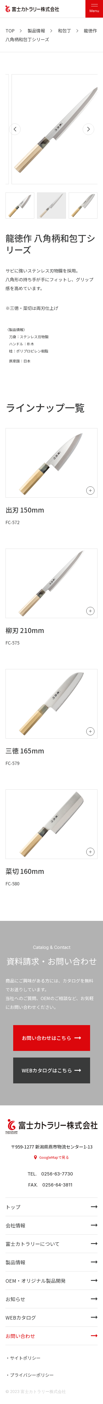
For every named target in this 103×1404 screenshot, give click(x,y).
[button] (88, 129)
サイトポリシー (25, 1358)
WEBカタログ (20, 1317)
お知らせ (15, 1299)
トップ (12, 1206)
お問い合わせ (20, 1335)
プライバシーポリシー (32, 1375)
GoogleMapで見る (54, 1157)
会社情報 (15, 1225)
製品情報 (15, 1262)
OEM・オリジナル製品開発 (35, 1280)
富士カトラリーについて (32, 1243)
